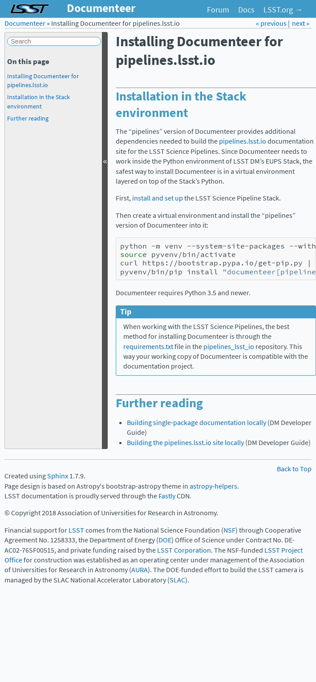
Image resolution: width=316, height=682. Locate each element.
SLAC (177, 580)
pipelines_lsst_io (228, 346)
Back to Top (294, 468)
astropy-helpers (213, 486)
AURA (139, 569)
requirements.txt (148, 346)
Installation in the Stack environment (38, 101)
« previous (272, 23)
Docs (246, 9)
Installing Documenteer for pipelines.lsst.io (43, 80)
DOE (164, 540)
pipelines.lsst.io (242, 141)
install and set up (157, 198)
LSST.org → (283, 9)
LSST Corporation (184, 550)
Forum (218, 9)
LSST (76, 530)
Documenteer (24, 23)
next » (300, 23)
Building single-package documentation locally (196, 422)
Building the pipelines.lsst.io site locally (185, 442)
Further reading (28, 118)
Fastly (166, 496)
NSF (229, 530)
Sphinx (57, 476)
